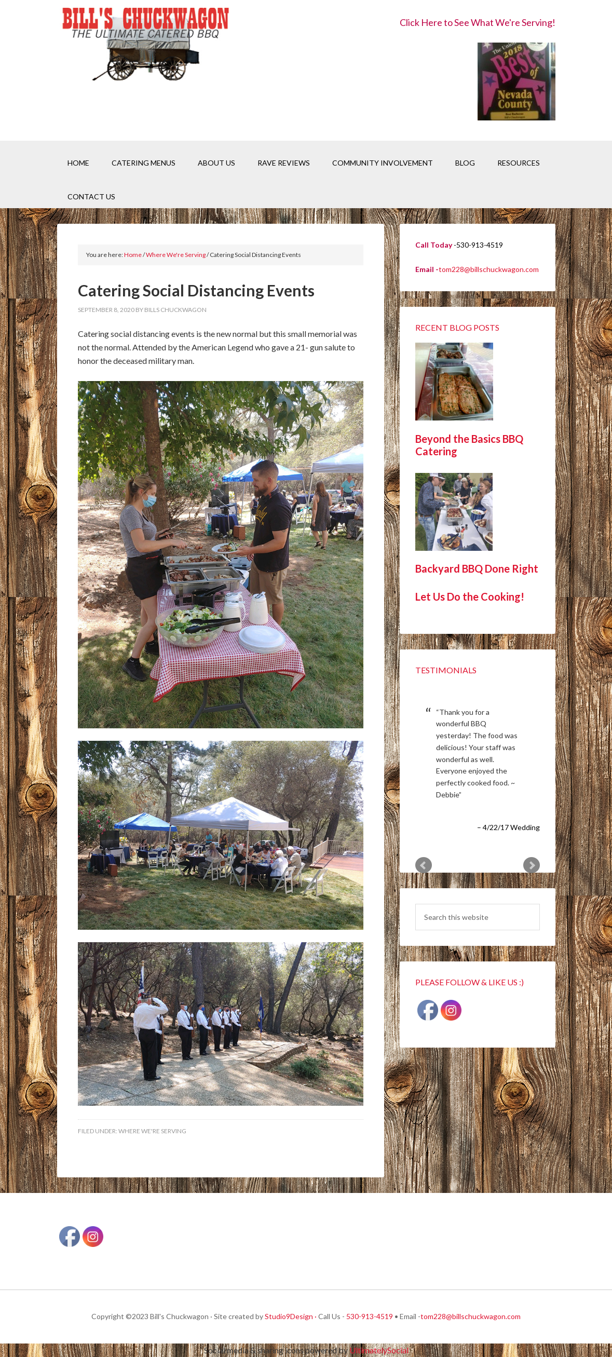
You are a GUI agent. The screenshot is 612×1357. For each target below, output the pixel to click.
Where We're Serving (152, 1131)
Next (531, 865)
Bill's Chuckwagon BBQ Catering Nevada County (145, 45)
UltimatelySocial (379, 1350)
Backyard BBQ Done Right (476, 568)
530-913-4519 (369, 1316)
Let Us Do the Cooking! (469, 596)
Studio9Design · (291, 1316)
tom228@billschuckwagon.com (489, 269)
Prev (423, 865)
